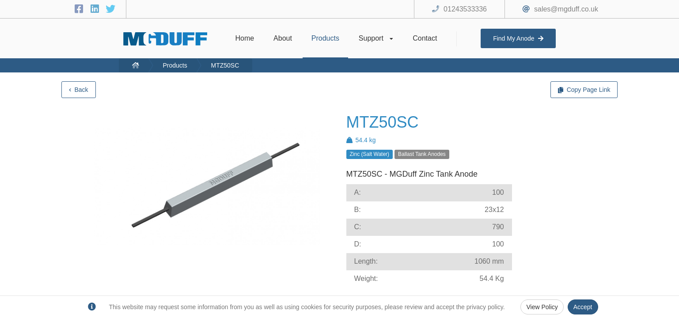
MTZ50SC (225, 65)
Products (175, 65)
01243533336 (465, 9)
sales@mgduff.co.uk (566, 9)
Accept (582, 306)
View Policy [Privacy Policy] (542, 306)
